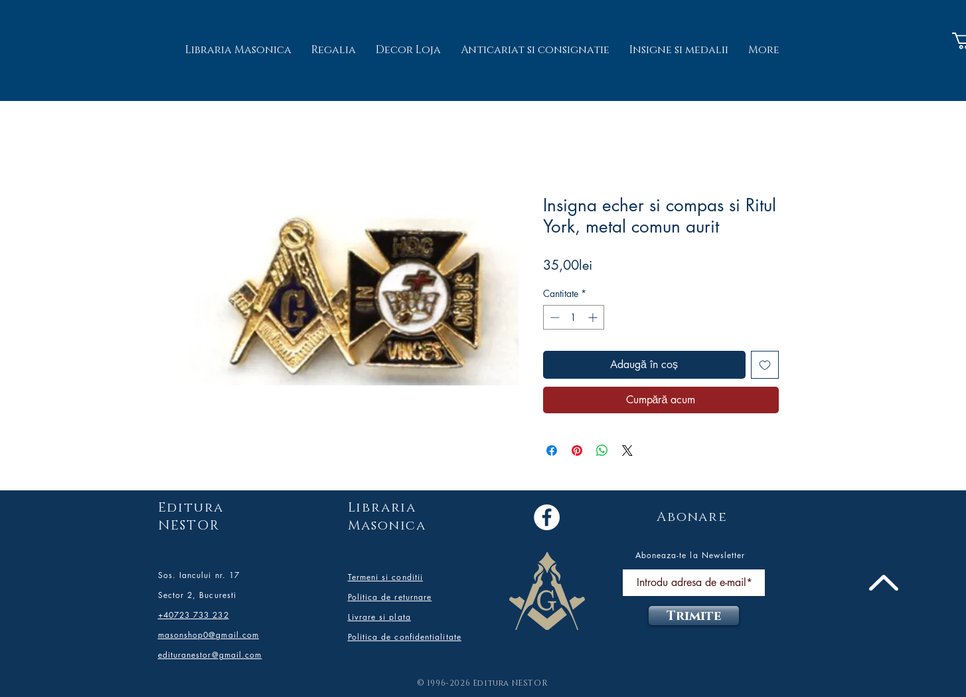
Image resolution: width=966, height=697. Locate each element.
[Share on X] (627, 450)
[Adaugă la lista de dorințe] (765, 365)
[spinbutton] (574, 317)
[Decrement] (553, 317)
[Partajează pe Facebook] (552, 450)
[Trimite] (694, 615)
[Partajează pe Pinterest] (577, 450)
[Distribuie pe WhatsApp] (602, 450)
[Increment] (594, 317)
